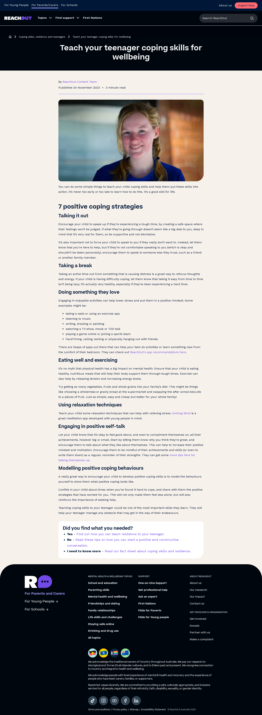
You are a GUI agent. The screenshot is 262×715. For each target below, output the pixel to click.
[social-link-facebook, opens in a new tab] (125, 700)
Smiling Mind (181, 413)
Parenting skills (98, 590)
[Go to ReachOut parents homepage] (38, 581)
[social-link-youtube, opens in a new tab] (114, 700)
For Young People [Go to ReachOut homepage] (16, 5)
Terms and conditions (99, 709)
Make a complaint (201, 639)
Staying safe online (101, 624)
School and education (103, 583)
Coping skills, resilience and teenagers (42, 36)
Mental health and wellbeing (107, 597)
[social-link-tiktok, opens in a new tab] (92, 700)
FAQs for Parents (149, 610)
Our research (198, 590)
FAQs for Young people (153, 617)
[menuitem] (44, 18)
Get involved (198, 619)
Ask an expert (147, 597)
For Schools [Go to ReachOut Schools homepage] (69, 5)
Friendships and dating (104, 604)
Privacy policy (120, 709)
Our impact (197, 597)
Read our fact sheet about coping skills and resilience (147, 551)
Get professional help (153, 590)
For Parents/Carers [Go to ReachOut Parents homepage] (44, 5)
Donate (194, 626)
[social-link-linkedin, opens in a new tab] (136, 700)
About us (225, 5)
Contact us (197, 604)
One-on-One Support (152, 583)
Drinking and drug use (103, 631)
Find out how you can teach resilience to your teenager (120, 534)
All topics (94, 638)
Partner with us (200, 632)
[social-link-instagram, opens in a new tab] (103, 700)
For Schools (37, 609)
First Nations (147, 604)
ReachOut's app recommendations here (158, 352)
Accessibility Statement (153, 709)
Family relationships (101, 610)
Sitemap (134, 709)
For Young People (41, 601)
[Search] (252, 18)
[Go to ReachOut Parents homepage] (18, 18)
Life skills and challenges (105, 617)
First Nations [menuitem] (92, 17)
